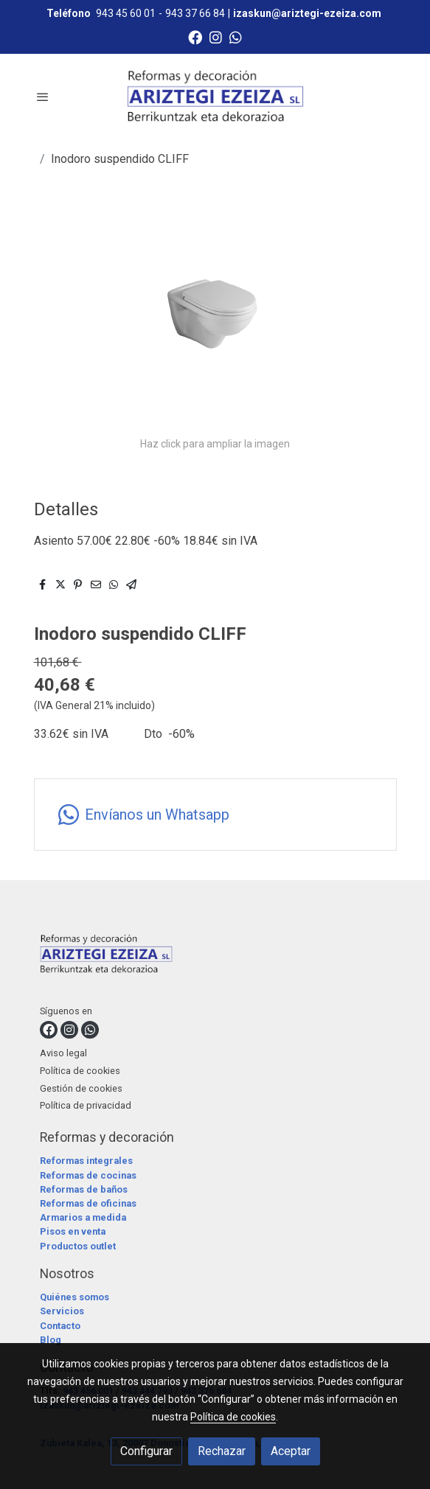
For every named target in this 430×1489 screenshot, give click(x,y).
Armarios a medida (83, 1217)
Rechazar (222, 1451)
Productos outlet (78, 1246)
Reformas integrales (86, 1160)
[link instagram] (215, 36)
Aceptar (291, 1451)
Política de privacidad (85, 1105)
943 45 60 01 (126, 13)
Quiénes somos (74, 1297)
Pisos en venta (72, 1231)
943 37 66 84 (195, 13)
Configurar (146, 1451)
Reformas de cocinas (88, 1175)
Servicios (62, 1311)
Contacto (60, 1325)
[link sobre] (215, 956)
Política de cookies (80, 1070)
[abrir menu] (43, 96)
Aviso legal (63, 1053)
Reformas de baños (84, 1189)
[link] (215, 96)
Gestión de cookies (81, 1088)
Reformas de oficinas (88, 1203)
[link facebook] (195, 36)
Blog (50, 1339)
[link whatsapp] (235, 36)
